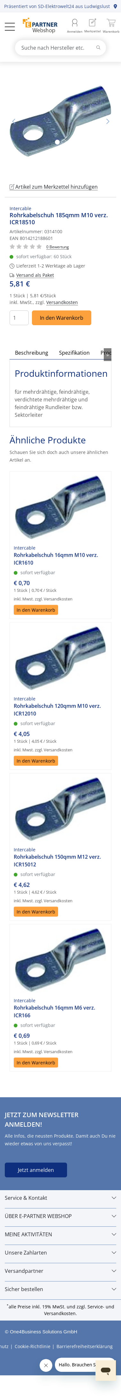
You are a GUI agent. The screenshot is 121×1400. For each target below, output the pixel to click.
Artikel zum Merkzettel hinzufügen (54, 186)
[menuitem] (92, 26)
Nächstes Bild (107, 121)
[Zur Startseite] (36, 26)
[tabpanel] (60, 121)
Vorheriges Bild (13, 121)
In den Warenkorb (61, 317)
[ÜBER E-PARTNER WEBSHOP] (60, 1216)
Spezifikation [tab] (74, 352)
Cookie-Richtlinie (32, 1346)
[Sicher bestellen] (60, 1289)
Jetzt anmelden (36, 1170)
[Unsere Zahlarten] (60, 1252)
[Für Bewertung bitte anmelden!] (57, 246)
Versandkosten (62, 302)
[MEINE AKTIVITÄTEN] (60, 1234)
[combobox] (60, 47)
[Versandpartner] (60, 1271)
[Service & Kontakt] (60, 1198)
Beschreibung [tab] (31, 352)
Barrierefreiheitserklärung (85, 1346)
